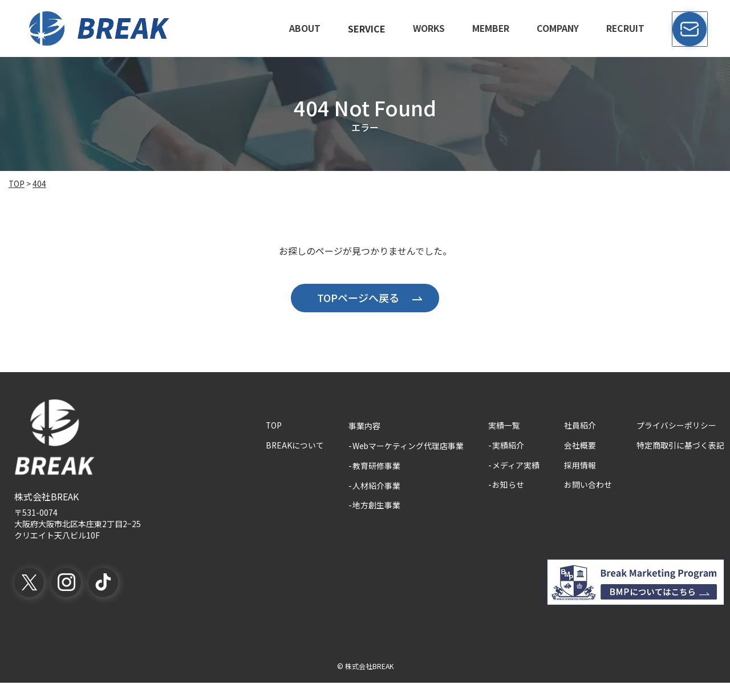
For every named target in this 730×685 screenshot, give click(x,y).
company (558, 28)
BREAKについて (294, 445)
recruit (626, 28)
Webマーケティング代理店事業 (408, 445)
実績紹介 (508, 445)
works (427, 28)
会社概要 (580, 445)
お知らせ (508, 486)
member (491, 28)
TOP (273, 425)
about (303, 28)
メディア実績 (516, 466)
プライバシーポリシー (676, 425)
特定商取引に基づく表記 (680, 445)
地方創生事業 (376, 507)
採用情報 (580, 466)
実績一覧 (504, 425)
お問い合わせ (588, 486)
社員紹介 (580, 425)
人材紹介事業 (376, 486)
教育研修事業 (376, 466)
